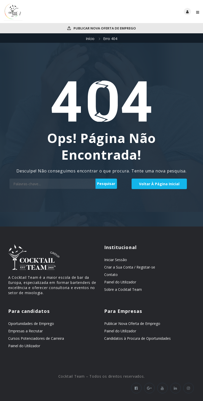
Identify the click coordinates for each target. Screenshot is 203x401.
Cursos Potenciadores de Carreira (36, 338)
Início (90, 38)
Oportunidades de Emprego (31, 323)
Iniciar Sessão (115, 259)
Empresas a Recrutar (25, 330)
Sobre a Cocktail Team (123, 289)
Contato (111, 274)
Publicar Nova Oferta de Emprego (101, 28)
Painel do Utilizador (120, 282)
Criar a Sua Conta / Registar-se (129, 267)
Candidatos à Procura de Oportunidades (137, 338)
